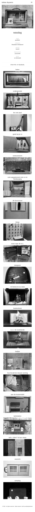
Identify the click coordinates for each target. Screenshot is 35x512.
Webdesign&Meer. (29, 506)
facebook (21, 64)
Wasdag (17, 32)
